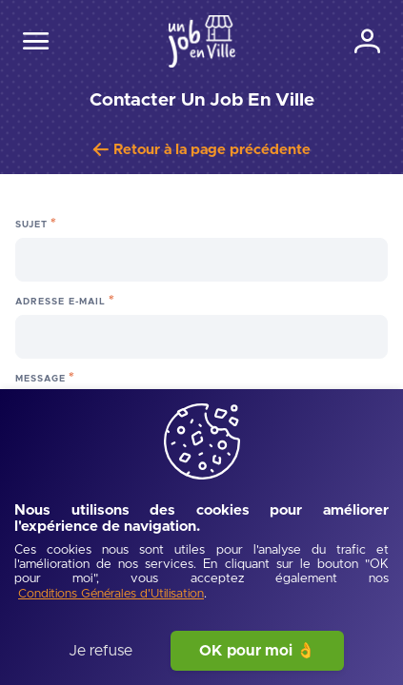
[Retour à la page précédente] (202, 150)
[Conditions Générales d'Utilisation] (111, 595)
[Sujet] (201, 260)
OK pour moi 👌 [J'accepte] (257, 650)
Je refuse (100, 650)
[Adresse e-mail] (201, 337)
